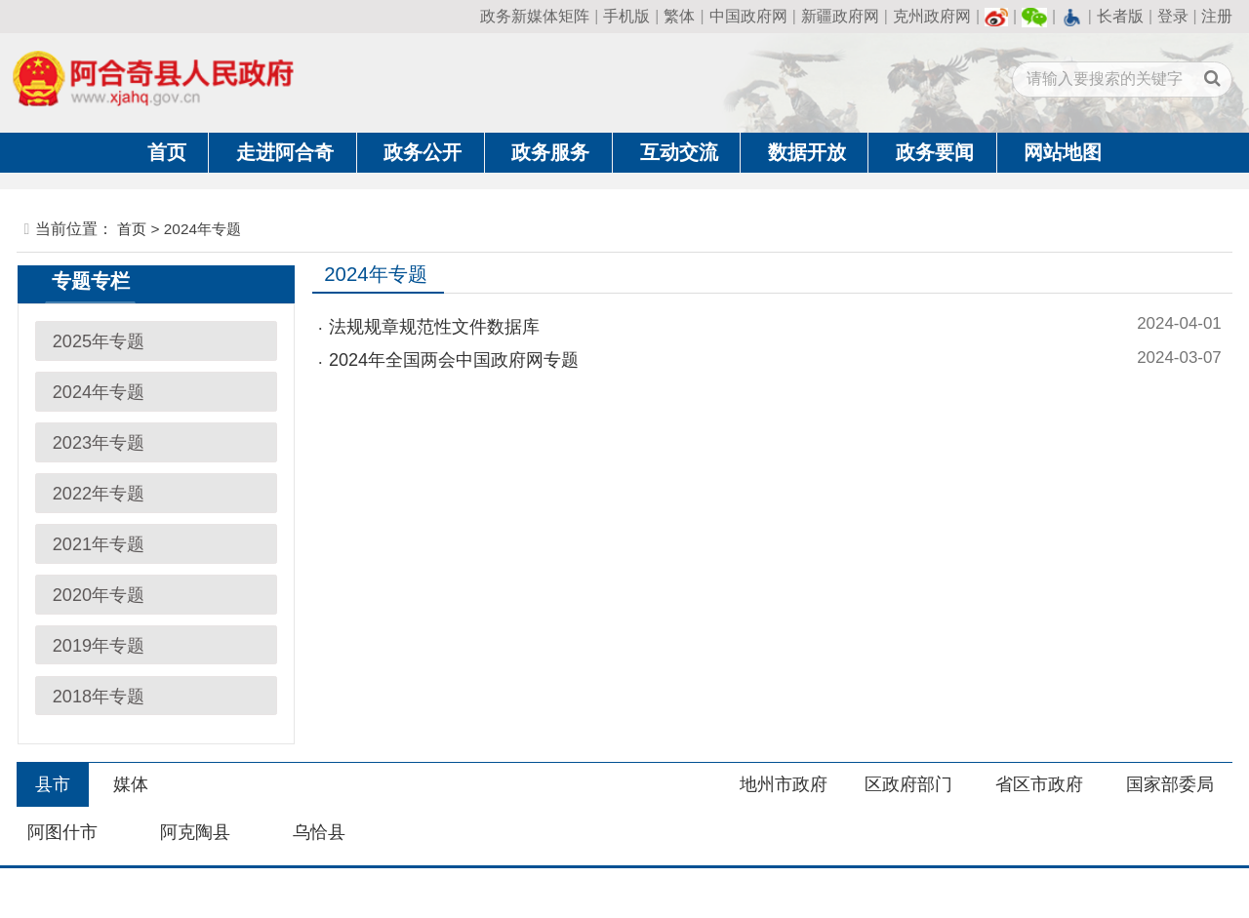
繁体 (679, 16)
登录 (1173, 16)
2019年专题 (98, 646)
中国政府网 (748, 16)
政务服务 (550, 152)
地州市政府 (783, 784)
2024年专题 (98, 392)
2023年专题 (98, 443)
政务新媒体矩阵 (534, 16)
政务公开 (422, 152)
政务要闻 (935, 152)
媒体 (130, 784)
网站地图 (1063, 152)
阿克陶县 (195, 832)
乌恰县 (319, 832)
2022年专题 (98, 493)
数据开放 (807, 152)
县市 (52, 784)
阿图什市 (62, 832)
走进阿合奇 (285, 152)
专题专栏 (91, 281)
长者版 (1120, 16)
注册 (1216, 16)
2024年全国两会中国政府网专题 (454, 360)
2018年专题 (98, 696)
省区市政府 (1039, 784)
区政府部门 (908, 784)
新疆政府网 (840, 16)
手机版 (626, 16)
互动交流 (679, 152)
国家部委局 (1170, 784)
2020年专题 (98, 595)
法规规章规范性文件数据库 (434, 327)
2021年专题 (98, 544)
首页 (166, 152)
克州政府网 (932, 16)
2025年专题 (98, 341)
